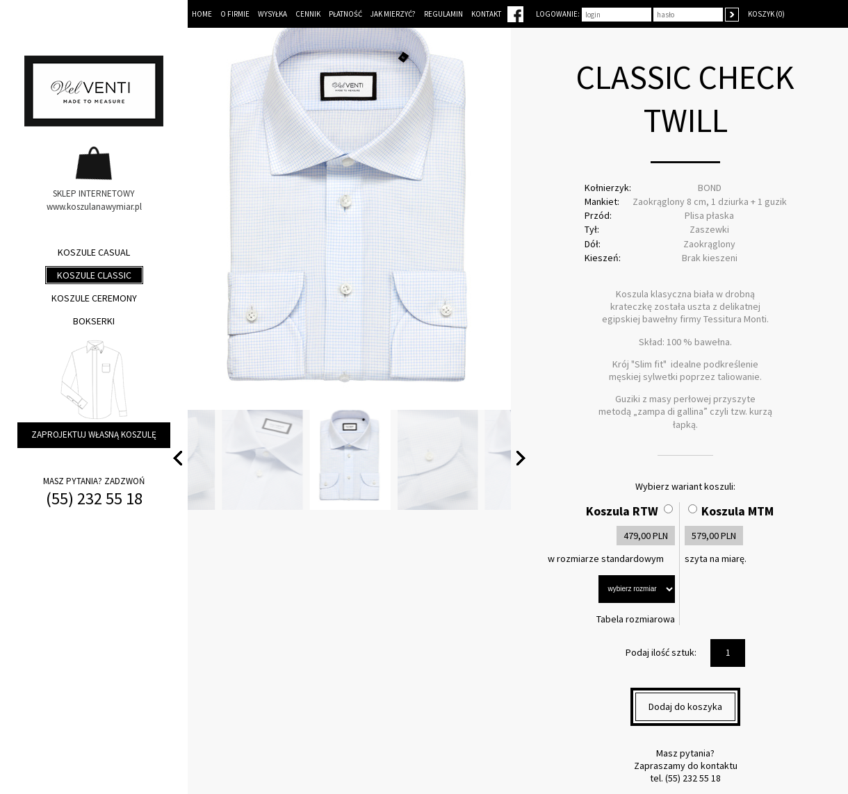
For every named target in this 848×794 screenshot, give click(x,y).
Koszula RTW (622, 511)
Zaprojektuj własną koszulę (93, 434)
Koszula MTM (737, 511)
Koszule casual (94, 252)
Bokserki (94, 321)
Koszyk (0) (766, 14)
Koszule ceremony (94, 298)
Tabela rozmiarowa (635, 619)
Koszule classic (94, 275)
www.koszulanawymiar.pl (94, 207)
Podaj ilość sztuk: (661, 652)
